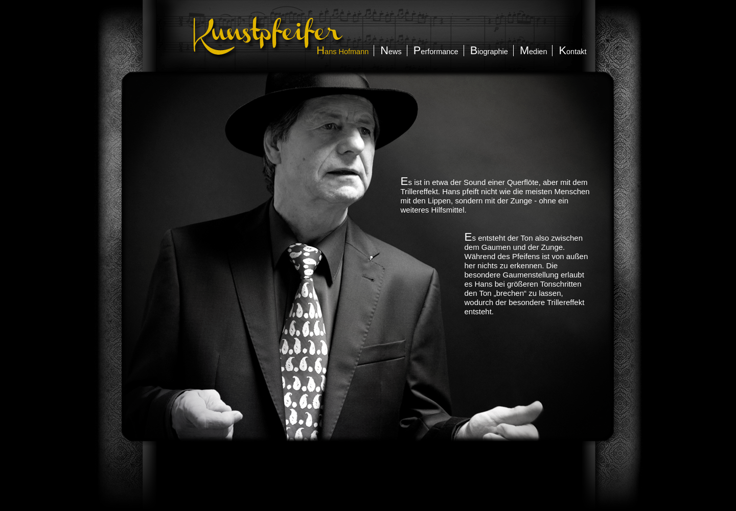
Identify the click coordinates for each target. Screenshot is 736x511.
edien (533, 52)
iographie (489, 52)
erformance (435, 52)
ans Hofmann (342, 52)
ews (391, 52)
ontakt (572, 52)
